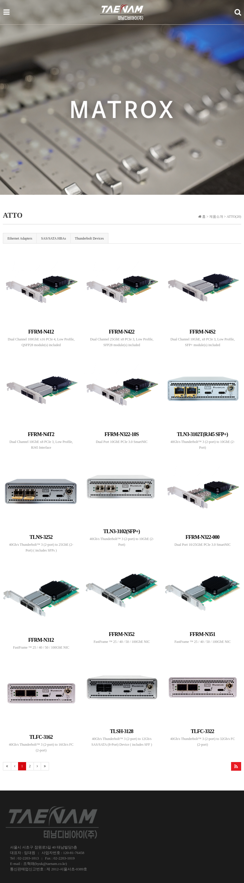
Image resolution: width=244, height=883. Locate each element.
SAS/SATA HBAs (53, 238)
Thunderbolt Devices (89, 238)
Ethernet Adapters (19, 238)
